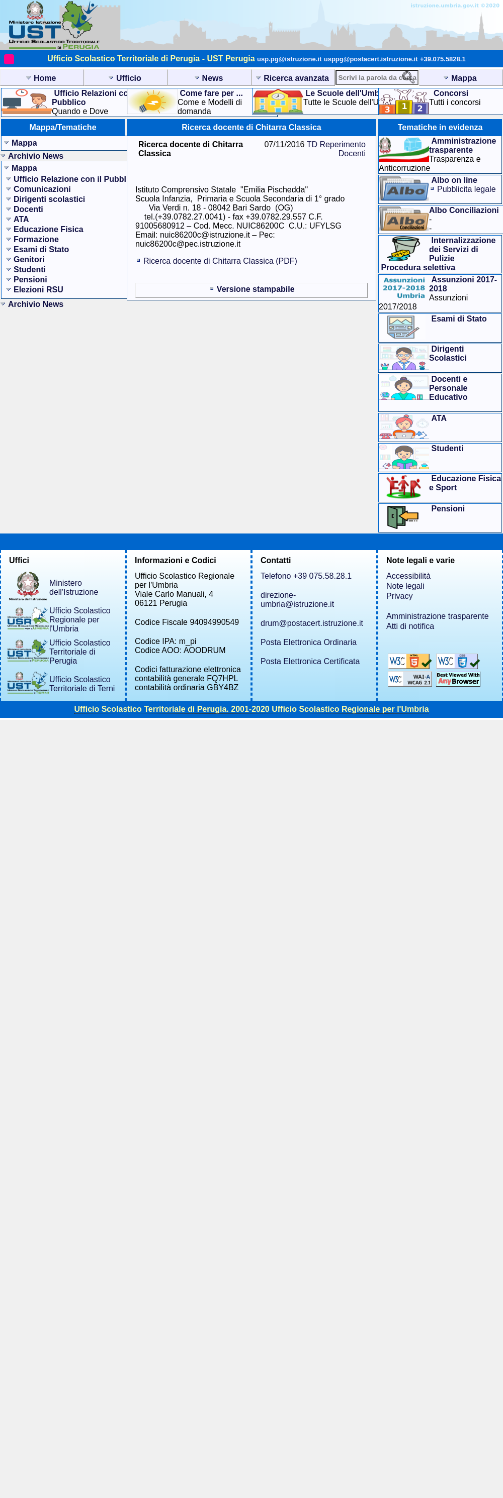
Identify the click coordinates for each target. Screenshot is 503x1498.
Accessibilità (408, 576)
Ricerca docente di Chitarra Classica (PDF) (220, 261)
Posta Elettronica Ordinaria (309, 642)
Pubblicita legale (466, 189)
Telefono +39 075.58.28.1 (306, 576)
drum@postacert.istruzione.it (312, 623)
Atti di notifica (410, 626)
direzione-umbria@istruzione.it (297, 599)
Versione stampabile (256, 289)
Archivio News (35, 156)
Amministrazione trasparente (437, 616)
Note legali (405, 586)
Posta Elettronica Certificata (310, 661)
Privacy (399, 596)
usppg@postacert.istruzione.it (371, 59)
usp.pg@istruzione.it (289, 59)
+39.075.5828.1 (443, 59)
